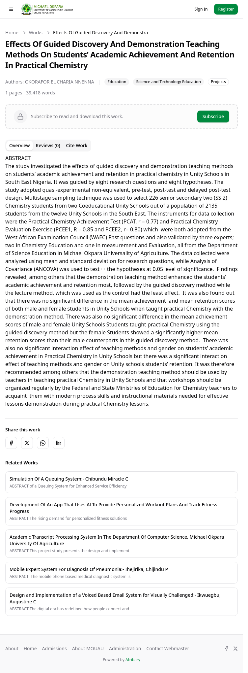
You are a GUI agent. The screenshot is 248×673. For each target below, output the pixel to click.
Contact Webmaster (167, 648)
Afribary (132, 659)
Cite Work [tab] (77, 145)
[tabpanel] (121, 281)
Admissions (54, 648)
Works (35, 32)
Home (11, 32)
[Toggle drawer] (11, 9)
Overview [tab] (19, 145)
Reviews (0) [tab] (48, 145)
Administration (125, 648)
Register (226, 9)
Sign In (201, 9)
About (11, 648)
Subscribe (213, 116)
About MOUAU (88, 648)
